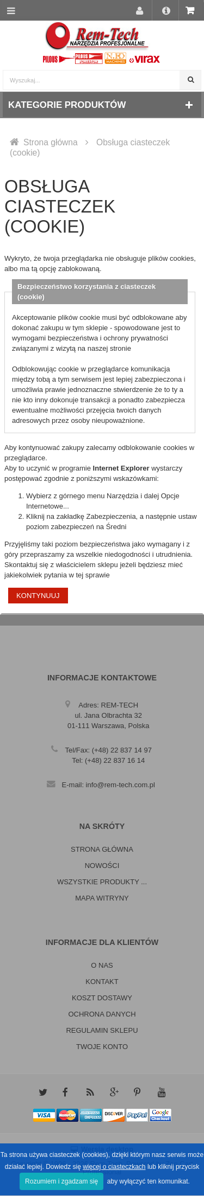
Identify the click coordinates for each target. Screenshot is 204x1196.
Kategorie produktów (67, 105)
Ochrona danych (101, 1014)
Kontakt (101, 982)
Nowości (102, 865)
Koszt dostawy (102, 998)
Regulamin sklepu (102, 1030)
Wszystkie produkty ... (102, 882)
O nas (102, 965)
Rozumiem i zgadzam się (61, 1181)
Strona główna (50, 142)
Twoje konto (102, 1047)
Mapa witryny (101, 898)
